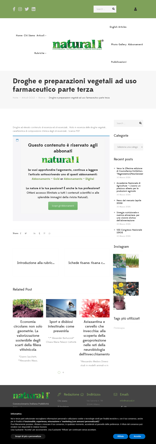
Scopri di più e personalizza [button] (28, 436)
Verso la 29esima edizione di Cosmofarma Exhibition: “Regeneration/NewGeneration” (132, 171)
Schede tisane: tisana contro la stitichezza (87, 263)
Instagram (20, 9)
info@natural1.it (127, 400)
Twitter (27, 9)
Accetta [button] (137, 436)
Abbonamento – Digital (79, 179)
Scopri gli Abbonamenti (63, 205)
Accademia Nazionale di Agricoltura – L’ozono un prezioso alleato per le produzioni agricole (129, 187)
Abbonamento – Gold (45, 179)
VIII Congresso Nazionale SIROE (129, 231)
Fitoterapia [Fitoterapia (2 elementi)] (119, 295)
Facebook (14, 9)
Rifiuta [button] (121, 436)
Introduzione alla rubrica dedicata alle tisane (36, 263)
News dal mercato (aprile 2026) (129, 202)
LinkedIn (33, 9)
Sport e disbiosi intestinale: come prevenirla (61, 326)
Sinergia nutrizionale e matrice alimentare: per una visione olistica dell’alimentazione (128, 216)
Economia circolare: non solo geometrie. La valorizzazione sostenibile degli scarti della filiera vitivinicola (28, 336)
